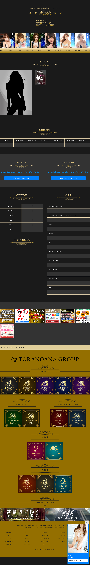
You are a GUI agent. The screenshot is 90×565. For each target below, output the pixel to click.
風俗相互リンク (45, 541)
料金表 (63, 535)
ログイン (27, 538)
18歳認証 (9, 532)
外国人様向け (9, 541)
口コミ (45, 544)
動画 (27, 535)
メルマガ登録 (45, 538)
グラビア (9, 535)
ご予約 (9, 538)
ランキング (45, 535)
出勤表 (45, 532)
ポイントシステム (63, 538)
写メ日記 (9, 544)
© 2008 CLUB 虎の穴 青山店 (45, 549)
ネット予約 (27, 544)
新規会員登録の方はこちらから (21, 178)
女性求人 (63, 541)
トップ (27, 532)
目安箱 (27, 541)
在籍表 (63, 532)
